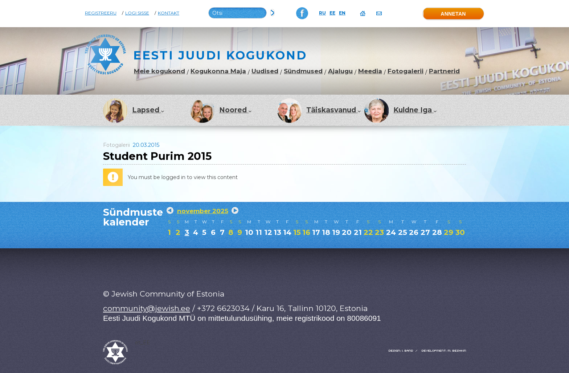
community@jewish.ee (146, 308)
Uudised (264, 71)
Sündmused (303, 71)
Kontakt (168, 13)
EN (342, 13)
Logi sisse (137, 13)
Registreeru (100, 13)
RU (322, 13)
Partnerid (444, 71)
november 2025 (202, 211)
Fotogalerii (405, 71)
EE (332, 13)
